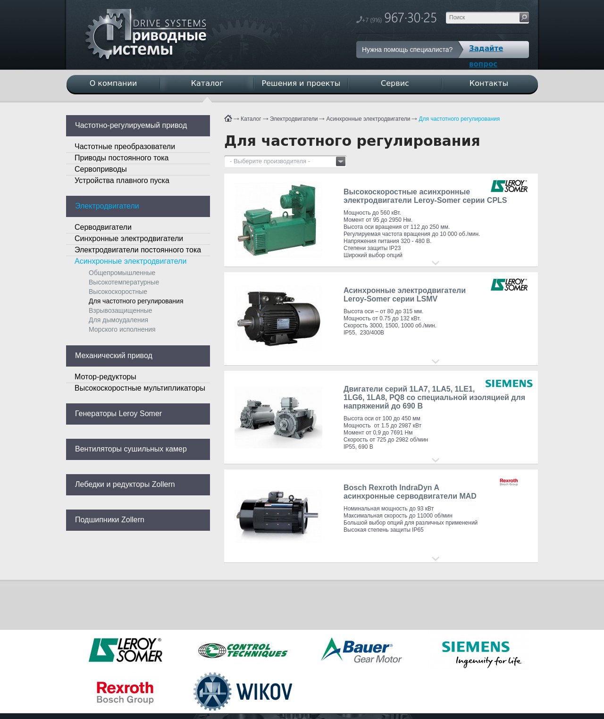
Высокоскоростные (118, 291)
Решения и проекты (301, 83)
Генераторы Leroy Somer (118, 414)
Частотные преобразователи (125, 146)
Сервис (395, 83)
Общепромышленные (122, 272)
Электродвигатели (294, 119)
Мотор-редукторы (105, 377)
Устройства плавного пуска (122, 180)
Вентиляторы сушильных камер (131, 449)
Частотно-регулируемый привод (131, 125)
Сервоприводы (101, 169)
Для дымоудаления (118, 320)
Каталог (251, 119)
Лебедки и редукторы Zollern (125, 484)
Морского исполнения (122, 329)
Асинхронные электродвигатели (368, 119)
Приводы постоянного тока (121, 158)
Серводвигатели (103, 227)
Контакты (489, 83)
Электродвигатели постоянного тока (138, 250)
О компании (113, 83)
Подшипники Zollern (109, 520)
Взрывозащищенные (120, 310)
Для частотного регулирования (459, 119)
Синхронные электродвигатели (129, 238)
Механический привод (113, 355)
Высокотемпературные (124, 282)
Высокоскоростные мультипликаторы (140, 388)
